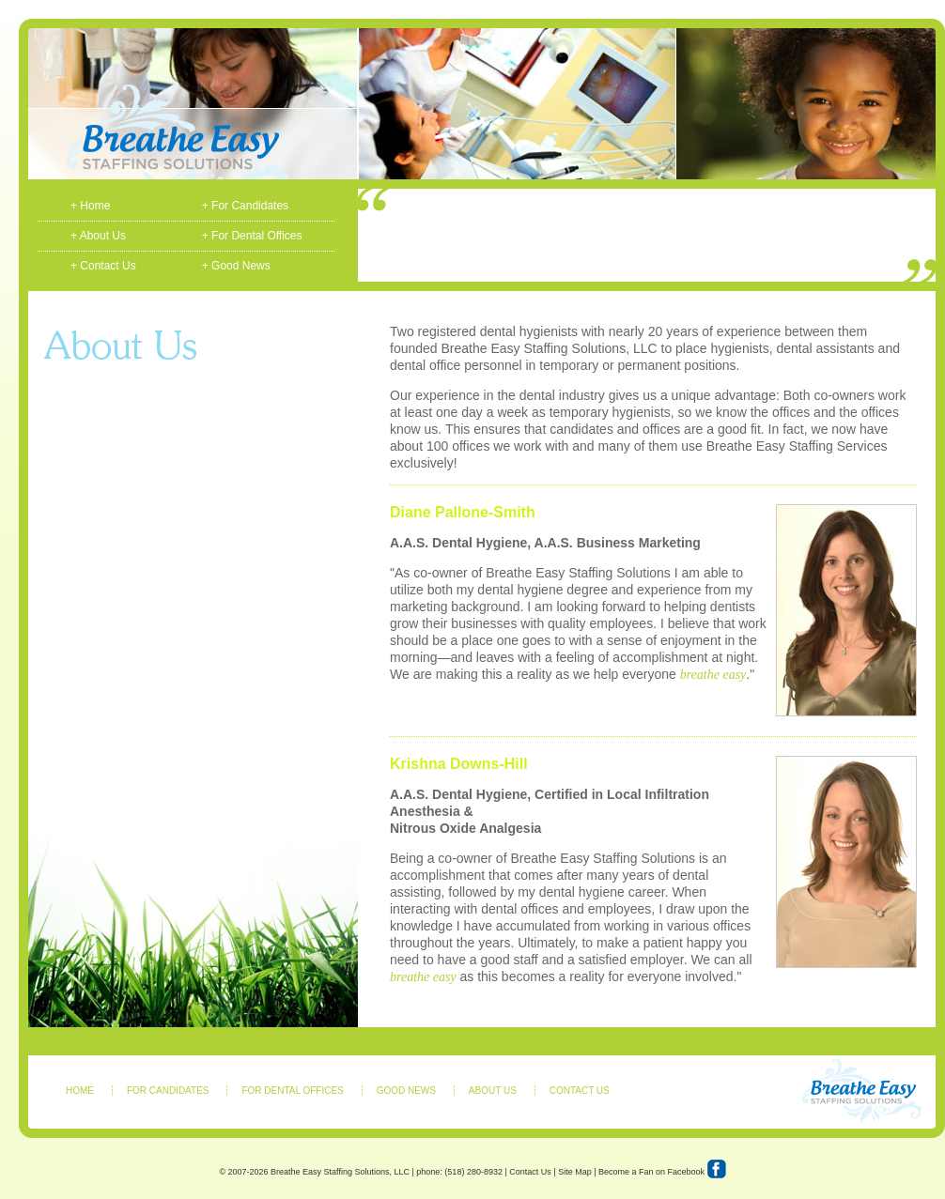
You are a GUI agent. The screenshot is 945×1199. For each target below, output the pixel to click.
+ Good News (236, 265)
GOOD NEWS (406, 1090)
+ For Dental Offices (252, 235)
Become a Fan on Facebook (662, 1173)
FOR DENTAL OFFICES (292, 1090)
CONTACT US (580, 1090)
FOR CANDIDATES (168, 1090)
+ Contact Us (103, 265)
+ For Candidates (245, 205)
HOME (80, 1090)
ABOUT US (493, 1090)
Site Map (575, 1171)
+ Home (90, 205)
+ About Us (98, 235)
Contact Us (530, 1171)
